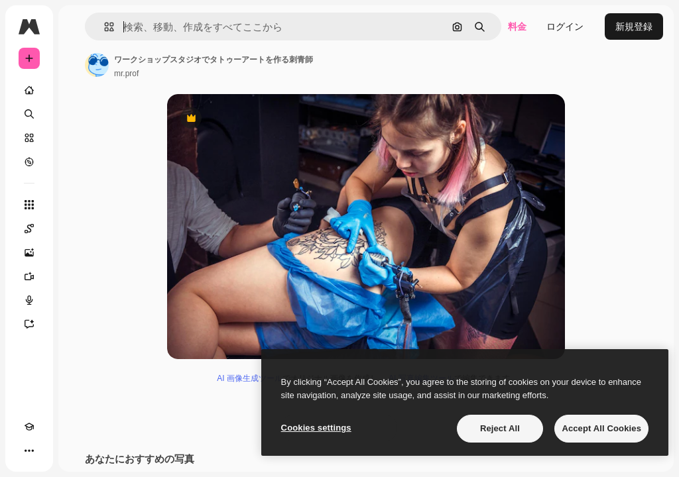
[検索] (29, 114)
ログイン (565, 26)
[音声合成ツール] (29, 300)
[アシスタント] (29, 324)
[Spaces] (29, 228)
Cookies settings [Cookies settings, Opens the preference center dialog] (316, 428)
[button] (104, 27)
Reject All (500, 428)
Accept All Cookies (601, 428)
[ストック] (29, 137)
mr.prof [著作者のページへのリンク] (126, 73)
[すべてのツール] (29, 204)
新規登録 (633, 26)
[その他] (29, 450)
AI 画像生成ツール (249, 378)
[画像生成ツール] (29, 252)
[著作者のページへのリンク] (97, 65)
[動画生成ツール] (29, 276)
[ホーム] (29, 90)
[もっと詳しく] (29, 161)
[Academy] (29, 426)
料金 (517, 26)
